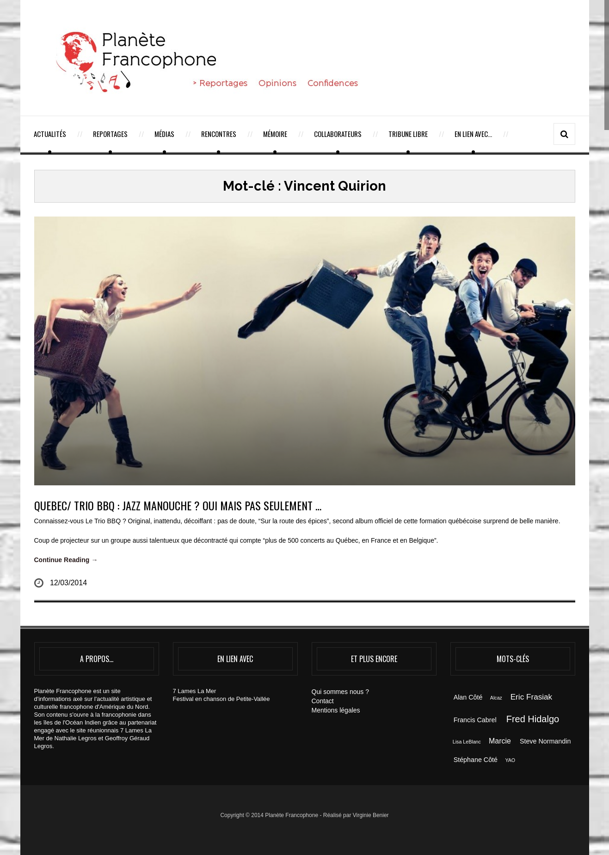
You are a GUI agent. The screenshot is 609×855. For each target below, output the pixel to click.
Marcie (500, 741)
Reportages (110, 134)
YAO (510, 760)
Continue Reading (66, 560)
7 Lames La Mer (194, 691)
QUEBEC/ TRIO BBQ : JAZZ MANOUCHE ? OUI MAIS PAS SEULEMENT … (177, 505)
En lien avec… (473, 134)
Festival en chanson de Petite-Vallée (221, 698)
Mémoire (275, 134)
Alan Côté (468, 697)
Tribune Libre (408, 134)
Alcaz (496, 697)
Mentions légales (336, 710)
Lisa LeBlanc (467, 741)
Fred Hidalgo (533, 719)
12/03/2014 (68, 583)
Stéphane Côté (476, 759)
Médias (164, 134)
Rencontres (218, 134)
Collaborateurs (338, 134)
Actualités (50, 134)
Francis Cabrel (475, 720)
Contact (323, 701)
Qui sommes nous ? (340, 691)
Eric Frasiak (531, 696)
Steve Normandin (545, 741)
